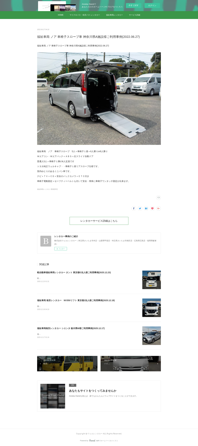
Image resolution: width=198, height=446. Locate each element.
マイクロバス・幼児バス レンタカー (85, 15)
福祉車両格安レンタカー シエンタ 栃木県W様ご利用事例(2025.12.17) (71, 328)
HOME (60, 15)
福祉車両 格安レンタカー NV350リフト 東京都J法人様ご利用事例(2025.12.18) (76, 300)
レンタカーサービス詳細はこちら (99, 220)
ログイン (152, 5)
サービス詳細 (134, 15)
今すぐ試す (134, 5)
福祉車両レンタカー (114, 15)
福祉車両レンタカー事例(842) (47, 189)
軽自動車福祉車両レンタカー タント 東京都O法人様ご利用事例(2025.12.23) (74, 272)
